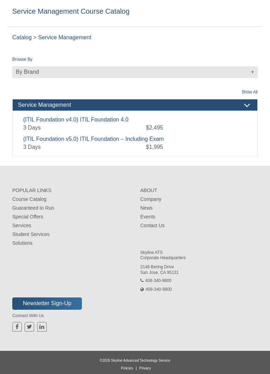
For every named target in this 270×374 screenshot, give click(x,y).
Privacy (145, 368)
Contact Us (152, 225)
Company (150, 199)
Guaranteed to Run (33, 208)
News (146, 208)
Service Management (64, 37)
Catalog (22, 37)
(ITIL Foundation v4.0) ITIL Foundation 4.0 (75, 120)
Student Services (31, 234)
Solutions (22, 243)
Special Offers (27, 216)
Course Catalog (29, 199)
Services (21, 225)
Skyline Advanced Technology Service (140, 360)
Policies (127, 368)
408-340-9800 (158, 280)
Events (147, 216)
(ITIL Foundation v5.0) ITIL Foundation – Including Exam (93, 139)
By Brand (137, 72)
